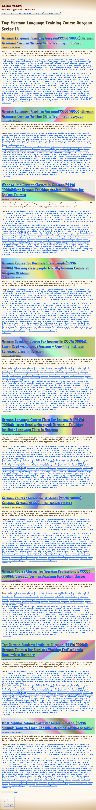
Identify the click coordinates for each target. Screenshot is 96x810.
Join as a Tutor (9, 806)
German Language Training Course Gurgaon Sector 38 (33, 89)
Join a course (8, 804)
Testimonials (49, 13)
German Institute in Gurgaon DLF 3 (70, 77)
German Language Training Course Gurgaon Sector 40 (57, 91)
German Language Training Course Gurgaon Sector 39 (71, 89)
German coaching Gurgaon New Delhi (65, 60)
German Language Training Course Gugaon (42, 83)
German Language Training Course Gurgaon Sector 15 (45, 87)
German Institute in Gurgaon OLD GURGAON (36, 79)
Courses (19, 13)
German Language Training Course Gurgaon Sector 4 (20, 91)
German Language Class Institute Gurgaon (28, 64)
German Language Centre (69, 62)
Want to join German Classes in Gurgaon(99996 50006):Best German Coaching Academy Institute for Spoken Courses (42, 190)
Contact (57, 13)
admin (17, 47)
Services (12, 13)
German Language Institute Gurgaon (59, 66)
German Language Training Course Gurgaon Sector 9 (57, 97)
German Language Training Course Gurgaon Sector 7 (20, 97)
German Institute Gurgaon (24, 62)
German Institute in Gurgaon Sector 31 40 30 (67, 79)
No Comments (6, 103)
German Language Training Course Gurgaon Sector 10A (59, 85)
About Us (5, 13)
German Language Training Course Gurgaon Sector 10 (20, 85)
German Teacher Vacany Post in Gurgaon (69, 69)
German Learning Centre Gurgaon (60, 67)
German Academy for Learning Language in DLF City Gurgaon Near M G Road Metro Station (51, 75)
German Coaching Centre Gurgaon (40, 60)
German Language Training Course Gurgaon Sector (30, 67)
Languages (27, 13)
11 (12, 792)
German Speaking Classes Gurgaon (21, 69)
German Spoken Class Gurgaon (44, 69)
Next (16, 792)
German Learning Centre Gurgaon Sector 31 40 (52, 99)
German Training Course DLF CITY (80, 99)
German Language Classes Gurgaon (56, 64)
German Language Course (17, 66)
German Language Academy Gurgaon (46, 62)
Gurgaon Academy (11, 5)
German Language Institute (36, 66)
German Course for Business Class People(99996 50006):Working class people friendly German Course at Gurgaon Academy (45, 268)
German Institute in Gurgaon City (20, 77)
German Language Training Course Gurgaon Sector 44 (45, 93)
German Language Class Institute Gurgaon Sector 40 (75, 81)
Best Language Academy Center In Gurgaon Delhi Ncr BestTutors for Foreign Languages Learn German (41, 73)
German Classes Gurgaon (18, 60)
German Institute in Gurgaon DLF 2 (45, 77)
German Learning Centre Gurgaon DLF (22, 99)
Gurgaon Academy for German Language (43, 101)
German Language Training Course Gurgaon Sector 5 (71, 95)
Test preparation (37, 13)
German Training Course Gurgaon (13, 101)
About (6, 800)
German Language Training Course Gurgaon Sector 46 (34, 95)
